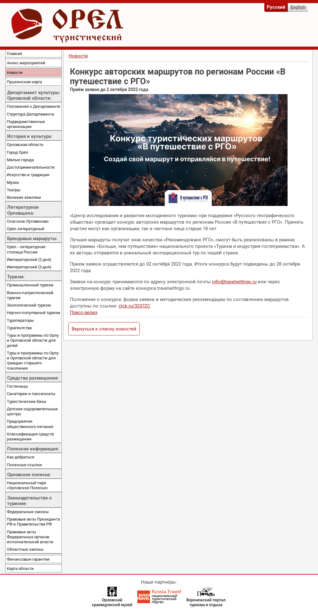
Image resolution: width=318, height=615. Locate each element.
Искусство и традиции (28, 174)
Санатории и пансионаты (31, 393)
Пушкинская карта (24, 81)
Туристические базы (26, 401)
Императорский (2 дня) (29, 259)
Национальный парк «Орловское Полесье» (27, 485)
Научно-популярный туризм (33, 312)
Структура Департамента (30, 114)
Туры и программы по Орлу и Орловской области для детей (33, 340)
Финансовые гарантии (28, 559)
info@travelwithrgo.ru (234, 281)
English (298, 7)
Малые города (20, 159)
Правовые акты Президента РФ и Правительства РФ (33, 521)
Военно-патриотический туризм (30, 295)
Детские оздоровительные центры (32, 411)
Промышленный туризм (30, 285)
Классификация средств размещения (30, 436)
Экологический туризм (29, 305)
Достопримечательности (31, 167)
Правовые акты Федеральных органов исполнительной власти (30, 537)
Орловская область (25, 144)
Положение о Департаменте (33, 106)
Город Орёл (17, 152)
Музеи (13, 182)
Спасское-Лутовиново (27, 221)
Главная (14, 53)
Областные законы (25, 549)
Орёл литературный (25, 228)
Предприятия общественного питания (30, 423)
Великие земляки (24, 197)
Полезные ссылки (24, 464)
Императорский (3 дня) (29, 267)
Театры (13, 190)
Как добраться (20, 457)
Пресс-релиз (84, 312)
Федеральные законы (28, 511)
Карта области (20, 568)
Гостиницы (17, 386)
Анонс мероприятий (26, 63)
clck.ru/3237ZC (134, 306)
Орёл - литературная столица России (26, 249)
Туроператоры (20, 320)
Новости (15, 72)
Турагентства (19, 327)
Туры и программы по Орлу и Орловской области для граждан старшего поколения (33, 360)
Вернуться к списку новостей (104, 329)
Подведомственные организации (26, 124)
